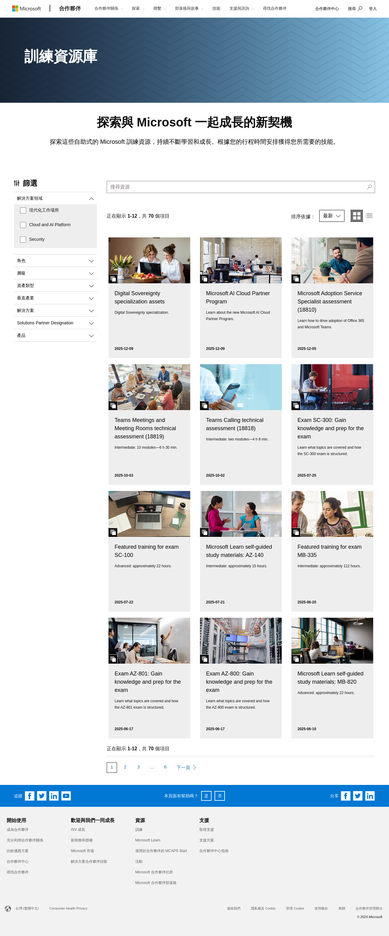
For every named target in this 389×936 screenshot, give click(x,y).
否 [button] (220, 795)
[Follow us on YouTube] (66, 796)
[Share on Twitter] (358, 796)
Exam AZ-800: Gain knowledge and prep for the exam (239, 682)
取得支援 (206, 829)
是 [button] (206, 795)
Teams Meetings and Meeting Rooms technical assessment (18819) (145, 428)
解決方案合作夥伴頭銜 (89, 861)
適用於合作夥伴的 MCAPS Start (161, 851)
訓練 (139, 829)
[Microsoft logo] (31, 8)
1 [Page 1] (112, 766)
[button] (354, 9)
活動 (139, 861)
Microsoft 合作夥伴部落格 (156, 883)
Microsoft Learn (147, 840)
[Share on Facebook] (346, 796)
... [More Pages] (152, 766)
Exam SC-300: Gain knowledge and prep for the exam (331, 428)
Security (37, 239)
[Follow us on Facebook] (30, 796)
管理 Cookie (295, 908)
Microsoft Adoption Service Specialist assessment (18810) (330, 301)
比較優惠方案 (18, 851)
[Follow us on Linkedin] (54, 796)
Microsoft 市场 (82, 851)
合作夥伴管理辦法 (369, 908)
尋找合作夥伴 (18, 872)
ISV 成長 (78, 829)
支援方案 (206, 840)
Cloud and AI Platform (50, 224)
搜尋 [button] (352, 8)
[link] (327, 9)
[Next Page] (186, 767)
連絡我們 (233, 908)
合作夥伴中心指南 (214, 851)
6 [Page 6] (165, 766)
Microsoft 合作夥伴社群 (154, 872)
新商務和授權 (82, 840)
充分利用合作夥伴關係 (25, 840)
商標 (342, 908)
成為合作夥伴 (18, 829)
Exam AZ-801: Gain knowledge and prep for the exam (148, 682)
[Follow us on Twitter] (42, 796)
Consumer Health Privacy (69, 908)
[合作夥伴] (70, 9)
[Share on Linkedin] (370, 796)
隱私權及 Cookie (263, 908)
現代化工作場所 (44, 210)
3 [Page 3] (138, 766)
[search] (241, 187)
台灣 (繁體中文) (27, 908)
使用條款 (321, 908)
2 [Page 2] (125, 766)
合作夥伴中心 (18, 861)
